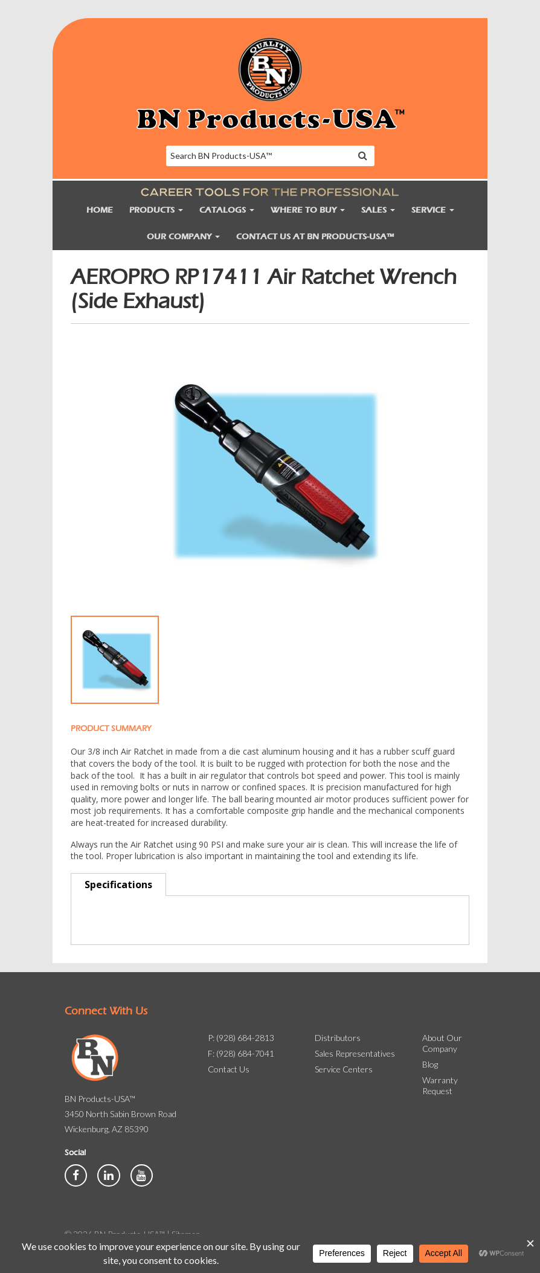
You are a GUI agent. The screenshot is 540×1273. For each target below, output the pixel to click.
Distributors (338, 1038)
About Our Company (442, 1043)
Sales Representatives (355, 1053)
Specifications (118, 884)
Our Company (183, 236)
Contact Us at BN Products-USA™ (315, 236)
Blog (430, 1064)
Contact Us (228, 1069)
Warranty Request (440, 1085)
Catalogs (226, 210)
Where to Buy (308, 210)
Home (99, 210)
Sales (378, 210)
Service (432, 210)
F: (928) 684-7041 (241, 1053)
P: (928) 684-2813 (241, 1038)
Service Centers (344, 1069)
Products (156, 210)
